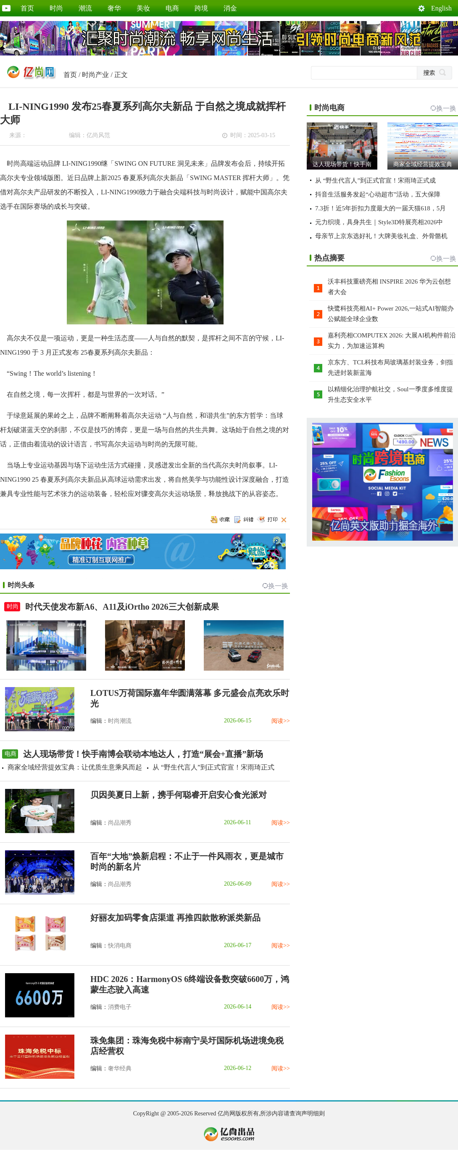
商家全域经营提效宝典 (422, 164)
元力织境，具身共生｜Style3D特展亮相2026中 (379, 222)
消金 (230, 8)
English (441, 8)
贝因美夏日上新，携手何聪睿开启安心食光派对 (178, 794)
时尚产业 (95, 74)
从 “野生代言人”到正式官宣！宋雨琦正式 (213, 767)
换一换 (278, 585)
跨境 (201, 8)
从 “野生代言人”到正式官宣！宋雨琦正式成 (375, 180)
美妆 (143, 8)
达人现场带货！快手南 (342, 164)
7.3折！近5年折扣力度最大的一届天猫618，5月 (380, 208)
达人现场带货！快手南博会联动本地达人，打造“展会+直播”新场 (143, 754)
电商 (172, 8)
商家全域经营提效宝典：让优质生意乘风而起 (75, 767)
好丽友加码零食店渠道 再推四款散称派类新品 (175, 917)
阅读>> (280, 721)
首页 (27, 8)
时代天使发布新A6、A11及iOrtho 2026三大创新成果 (122, 606)
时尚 (56, 8)
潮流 (85, 8)
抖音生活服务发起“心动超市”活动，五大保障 (377, 194)
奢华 (114, 8)
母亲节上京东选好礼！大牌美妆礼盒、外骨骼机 (381, 236)
